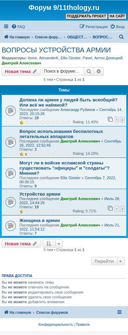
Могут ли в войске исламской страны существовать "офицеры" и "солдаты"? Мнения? (64, 168)
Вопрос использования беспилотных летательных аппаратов (61, 134)
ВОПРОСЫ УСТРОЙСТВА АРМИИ (56, 50)
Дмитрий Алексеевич (21, 63)
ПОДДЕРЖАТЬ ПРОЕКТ (86, 16)
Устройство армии (39, 194)
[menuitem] (18, 27)
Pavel (87, 58)
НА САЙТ (117, 16)
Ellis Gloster (71, 58)
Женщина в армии (39, 220)
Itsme (32, 58)
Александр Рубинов (77, 110)
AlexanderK (49, 58)
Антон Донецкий (108, 58)
